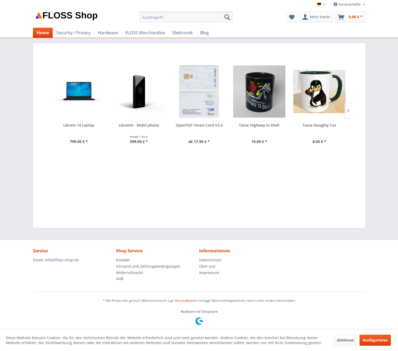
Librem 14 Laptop (78, 125)
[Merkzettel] (292, 17)
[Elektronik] (182, 33)
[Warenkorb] (350, 17)
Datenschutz (210, 259)
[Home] (43, 33)
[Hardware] (108, 33)
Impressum (209, 272)
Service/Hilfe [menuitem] (348, 4)
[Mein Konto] (316, 17)
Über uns (207, 266)
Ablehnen (345, 340)
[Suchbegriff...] (186, 17)
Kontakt (123, 259)
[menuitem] (186, 17)
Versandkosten (186, 300)
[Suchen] (227, 17)
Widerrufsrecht (129, 272)
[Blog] (204, 33)
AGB (119, 278)
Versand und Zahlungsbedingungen (148, 266)
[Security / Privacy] (73, 33)
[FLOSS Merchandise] (145, 33)
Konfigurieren (375, 340)
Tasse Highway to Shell (259, 125)
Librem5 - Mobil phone (139, 125)
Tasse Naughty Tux (319, 125)
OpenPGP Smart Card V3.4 (199, 125)
